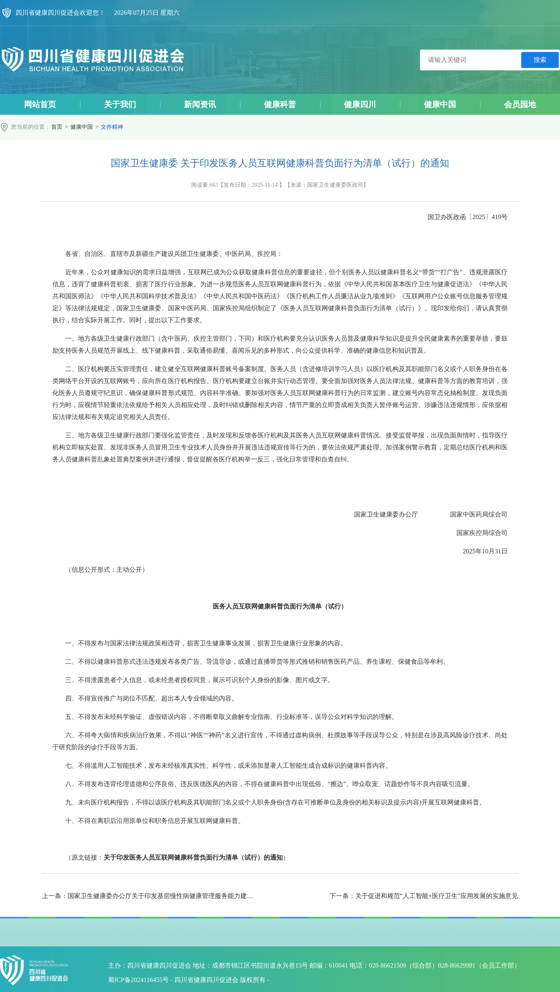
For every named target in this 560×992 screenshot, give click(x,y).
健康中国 (81, 127)
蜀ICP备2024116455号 (138, 979)
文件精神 (112, 127)
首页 (56, 127)
